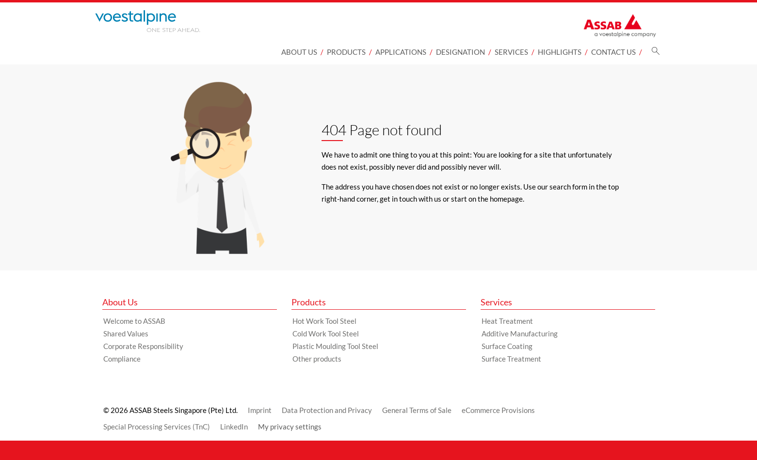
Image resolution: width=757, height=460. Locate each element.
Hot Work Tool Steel (324, 321)
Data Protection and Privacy (327, 410)
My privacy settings (290, 426)
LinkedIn (234, 426)
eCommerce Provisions (498, 410)
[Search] (655, 54)
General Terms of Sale (416, 410)
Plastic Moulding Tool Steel (335, 346)
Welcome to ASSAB (134, 321)
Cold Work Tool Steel (325, 333)
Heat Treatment (507, 321)
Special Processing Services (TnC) (156, 426)
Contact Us (613, 52)
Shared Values (125, 333)
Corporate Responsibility (143, 346)
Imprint (260, 410)
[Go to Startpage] (160, 21)
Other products (316, 358)
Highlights (559, 52)
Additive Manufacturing (520, 333)
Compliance (122, 358)
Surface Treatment (511, 358)
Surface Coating (507, 346)
